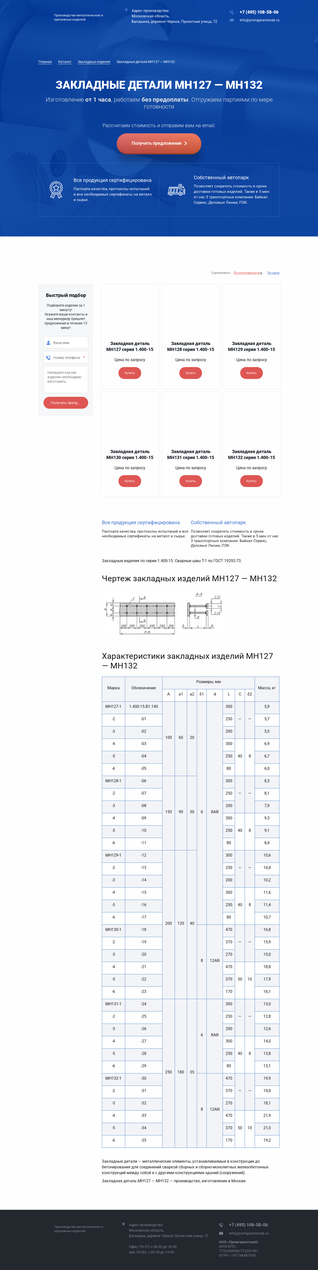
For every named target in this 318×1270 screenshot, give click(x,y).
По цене (273, 272)
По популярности (247, 272)
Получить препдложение (69, 403)
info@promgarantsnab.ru (259, 20)
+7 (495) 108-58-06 (259, 12)
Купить (130, 373)
